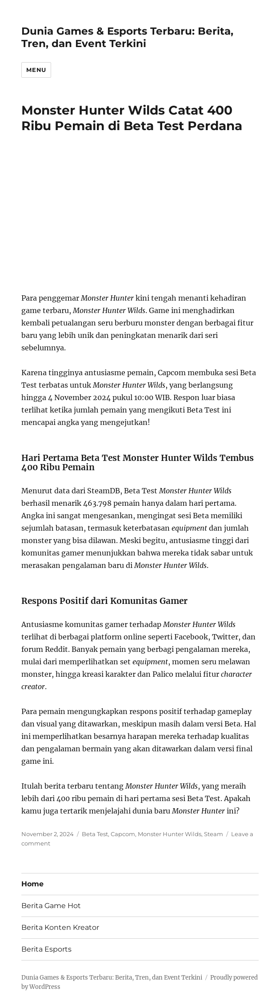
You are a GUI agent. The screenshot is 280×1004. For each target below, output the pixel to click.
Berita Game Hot (51, 905)
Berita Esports (46, 949)
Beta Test (95, 833)
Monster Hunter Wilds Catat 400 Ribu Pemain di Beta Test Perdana (131, 118)
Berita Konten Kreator (60, 927)
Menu (36, 69)
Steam (213, 833)
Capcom (123, 833)
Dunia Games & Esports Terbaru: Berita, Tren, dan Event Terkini (127, 37)
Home (32, 884)
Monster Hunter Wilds (169, 833)
